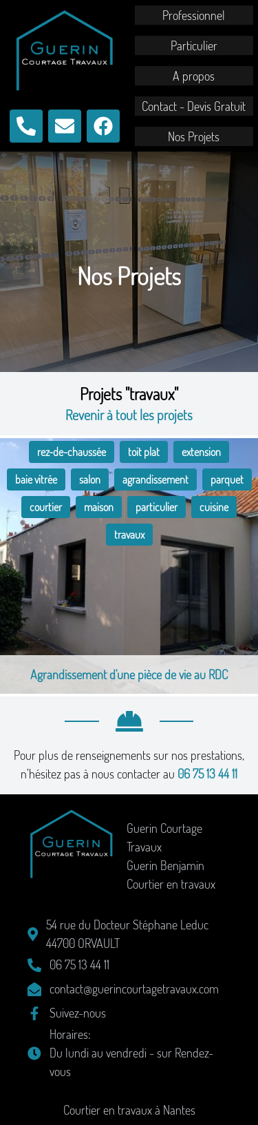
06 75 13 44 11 (207, 773)
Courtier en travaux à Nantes (129, 1109)
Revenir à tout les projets (129, 415)
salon (89, 479)
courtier (46, 507)
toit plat (144, 452)
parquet (227, 479)
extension (201, 452)
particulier (157, 507)
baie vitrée (36, 479)
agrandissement (155, 479)
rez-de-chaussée (71, 452)
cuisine (214, 507)
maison (99, 507)
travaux (129, 534)
